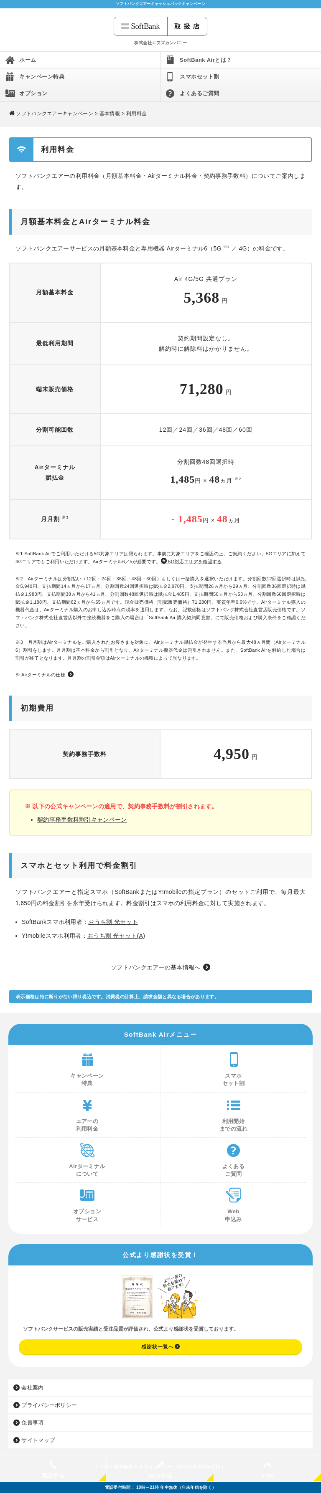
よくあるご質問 (199, 93)
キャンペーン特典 (41, 76)
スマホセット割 (199, 76)
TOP (267, 1469)
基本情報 (109, 113)
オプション (33, 93)
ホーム (27, 60)
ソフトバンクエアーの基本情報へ (156, 967)
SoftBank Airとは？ (206, 60)
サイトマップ (34, 1440)
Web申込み (233, 1202)
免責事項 (28, 1423)
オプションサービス (87, 1202)
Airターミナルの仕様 (43, 674)
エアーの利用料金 (87, 1112)
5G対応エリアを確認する (191, 561)
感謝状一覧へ (160, 1347)
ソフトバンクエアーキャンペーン (54, 113)
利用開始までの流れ (233, 1112)
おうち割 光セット (113, 922)
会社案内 (28, 1387)
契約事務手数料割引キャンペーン (82, 819)
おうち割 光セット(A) (116, 935)
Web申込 (160, 1469)
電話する (53, 1469)
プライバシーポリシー (45, 1405)
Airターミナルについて (87, 1157)
